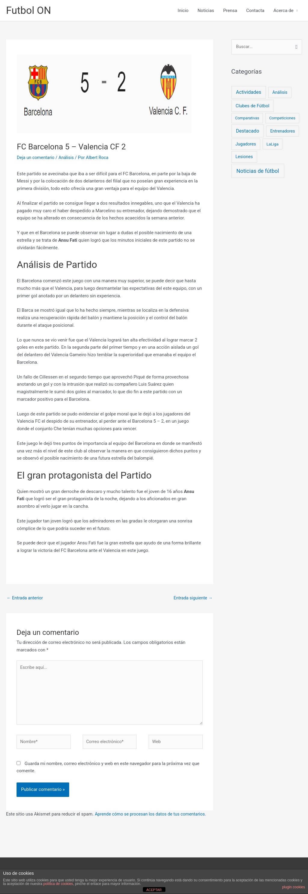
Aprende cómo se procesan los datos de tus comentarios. (152, 818)
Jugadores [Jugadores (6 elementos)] (246, 145)
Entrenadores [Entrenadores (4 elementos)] (282, 131)
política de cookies (58, 884)
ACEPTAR (154, 890)
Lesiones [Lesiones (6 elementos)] (244, 157)
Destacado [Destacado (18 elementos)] (247, 131)
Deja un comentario (36, 158)
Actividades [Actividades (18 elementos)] (248, 93)
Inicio (183, 11)
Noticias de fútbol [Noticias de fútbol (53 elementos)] (257, 172)
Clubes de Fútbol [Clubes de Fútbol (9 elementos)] (252, 106)
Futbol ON (29, 11)
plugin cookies (293, 887)
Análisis (68, 158)
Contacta (255, 11)
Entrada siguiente (192, 598)
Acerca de (283, 11)
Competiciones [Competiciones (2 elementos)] (282, 119)
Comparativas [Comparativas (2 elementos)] (247, 119)
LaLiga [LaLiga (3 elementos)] (272, 144)
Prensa (230, 11)
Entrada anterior (25, 598)
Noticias (206, 11)
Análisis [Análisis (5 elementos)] (280, 92)
